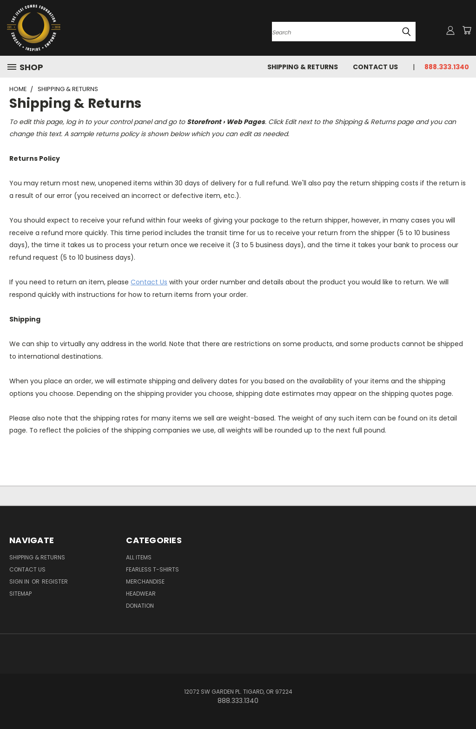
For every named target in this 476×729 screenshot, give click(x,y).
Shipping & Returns (302, 67)
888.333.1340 (446, 67)
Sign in (20, 581)
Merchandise (145, 581)
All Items (139, 557)
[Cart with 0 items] (466, 30)
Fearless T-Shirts (152, 569)
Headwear (141, 594)
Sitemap (20, 594)
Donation (140, 606)
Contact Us (375, 67)
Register (55, 581)
